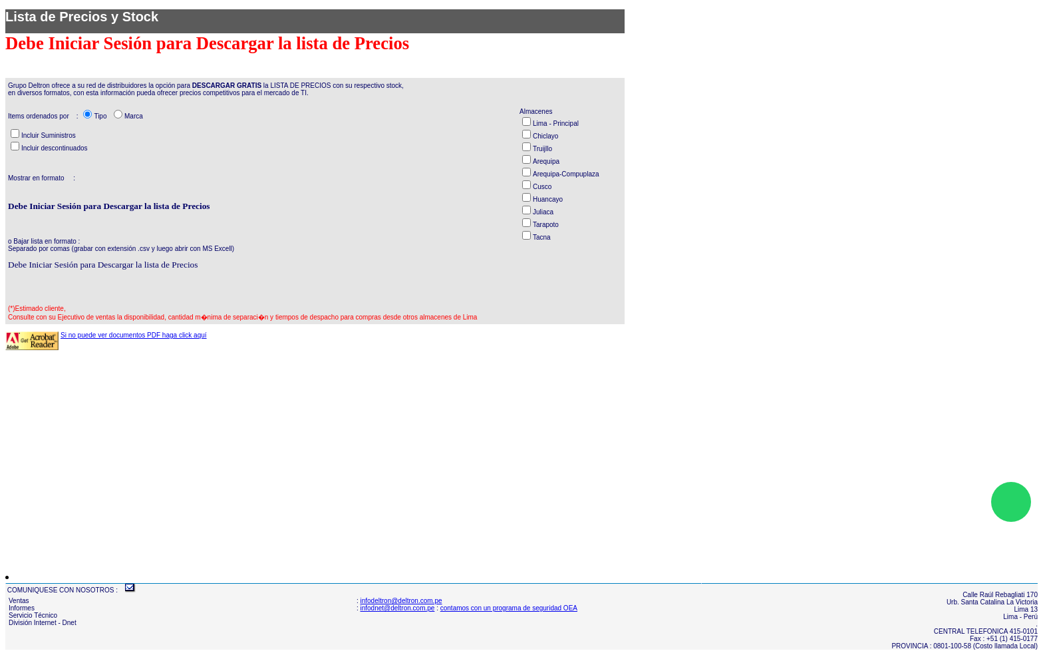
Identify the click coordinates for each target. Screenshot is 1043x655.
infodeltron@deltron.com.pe (401, 600)
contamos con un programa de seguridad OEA (508, 608)
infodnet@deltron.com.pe (398, 608)
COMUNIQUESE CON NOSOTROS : (62, 590)
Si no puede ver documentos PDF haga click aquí (134, 335)
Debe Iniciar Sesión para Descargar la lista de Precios (103, 265)
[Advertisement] (404, 454)
